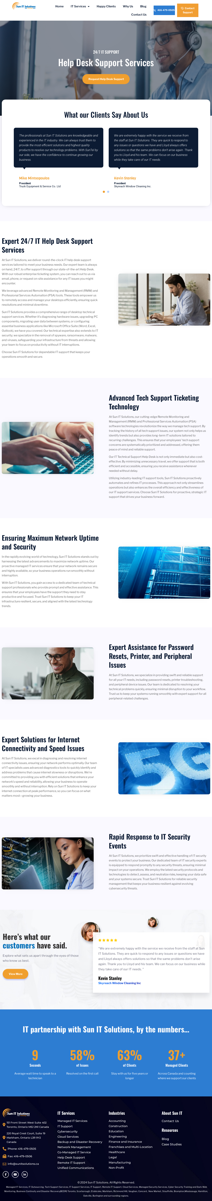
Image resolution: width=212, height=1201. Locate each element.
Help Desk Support (71, 1157)
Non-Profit (116, 1167)
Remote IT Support (71, 1162)
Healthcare (117, 1152)
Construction (118, 1126)
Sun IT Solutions (98, 1182)
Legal (113, 1157)
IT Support (65, 1126)
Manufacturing (120, 1162)
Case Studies (172, 1144)
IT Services (80, 6)
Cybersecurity (67, 1131)
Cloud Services (68, 1136)
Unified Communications (75, 1168)
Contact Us (138, 14)
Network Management (74, 1147)
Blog (143, 6)
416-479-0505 (164, 10)
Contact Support (187, 10)
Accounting (117, 1121)
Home (59, 6)
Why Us (128, 6)
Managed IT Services (72, 1121)
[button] (104, 192)
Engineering (118, 1136)
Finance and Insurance (125, 1141)
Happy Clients (106, 6)
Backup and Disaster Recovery (79, 1142)
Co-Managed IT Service (74, 1152)
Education (116, 1131)
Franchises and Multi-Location (131, 1147)
